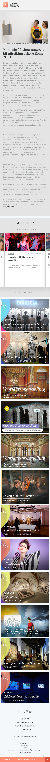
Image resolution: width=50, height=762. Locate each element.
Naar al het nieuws (24, 293)
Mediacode (27, 752)
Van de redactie (25, 726)
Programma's (25, 722)
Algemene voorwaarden (16, 750)
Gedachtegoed (37, 750)
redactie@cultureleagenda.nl (25, 736)
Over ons (25, 729)
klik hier (10, 207)
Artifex (27, 743)
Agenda (24, 719)
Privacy (25, 748)
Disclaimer (25, 745)
